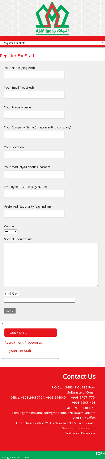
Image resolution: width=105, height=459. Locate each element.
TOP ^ (100, 453)
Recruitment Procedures (23, 342)
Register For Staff (17, 350)
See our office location (79, 428)
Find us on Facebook (80, 433)
